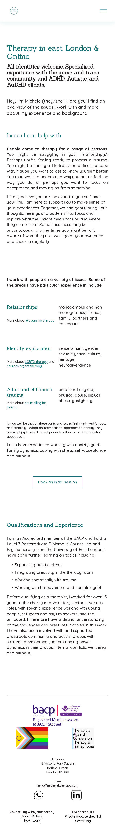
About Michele (32, 816)
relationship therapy (39, 320)
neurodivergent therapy (24, 366)
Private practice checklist (83, 816)
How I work (32, 820)
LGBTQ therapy (36, 362)
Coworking (83, 821)
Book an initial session (57, 482)
